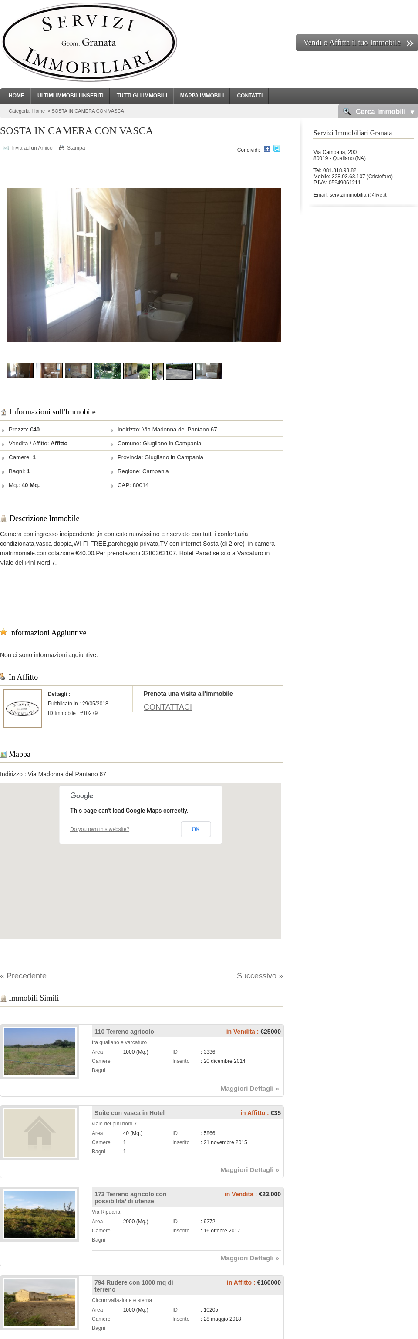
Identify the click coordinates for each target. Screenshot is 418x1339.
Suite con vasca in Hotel (129, 1112)
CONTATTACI (168, 707)
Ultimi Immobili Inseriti (70, 96)
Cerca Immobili (381, 111)
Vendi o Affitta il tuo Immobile (352, 42)
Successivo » (260, 976)
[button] (140, 853)
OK (196, 829)
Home (16, 96)
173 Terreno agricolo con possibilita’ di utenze (130, 1198)
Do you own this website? (99, 829)
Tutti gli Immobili (142, 96)
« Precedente (23, 976)
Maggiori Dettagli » (250, 1088)
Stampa (76, 148)
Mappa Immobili (202, 96)
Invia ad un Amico (32, 148)
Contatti (250, 96)
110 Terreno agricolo (124, 1031)
